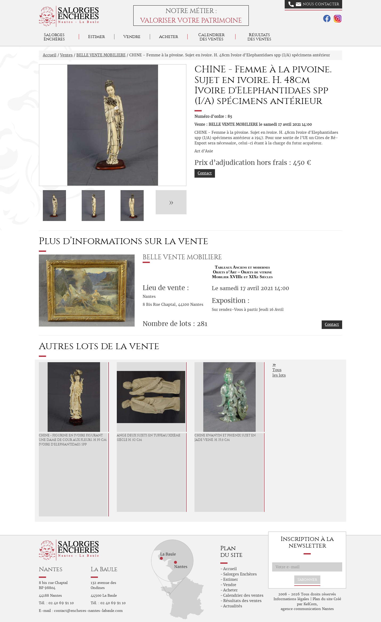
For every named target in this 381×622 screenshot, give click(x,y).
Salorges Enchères (240, 574)
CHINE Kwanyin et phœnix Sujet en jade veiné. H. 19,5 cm (225, 437)
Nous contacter (313, 4)
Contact (205, 173)
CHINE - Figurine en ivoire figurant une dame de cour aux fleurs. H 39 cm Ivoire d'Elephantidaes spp (72, 439)
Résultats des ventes (242, 600)
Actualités (232, 606)
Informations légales (291, 599)
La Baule (104, 569)
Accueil (49, 55)
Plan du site (323, 599)
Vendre (131, 36)
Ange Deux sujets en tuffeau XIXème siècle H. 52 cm (148, 437)
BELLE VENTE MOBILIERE (101, 55)
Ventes (66, 55)
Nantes (51, 569)
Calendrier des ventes (211, 36)
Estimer (96, 36)
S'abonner (307, 579)
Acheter (168, 36)
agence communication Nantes (307, 609)
